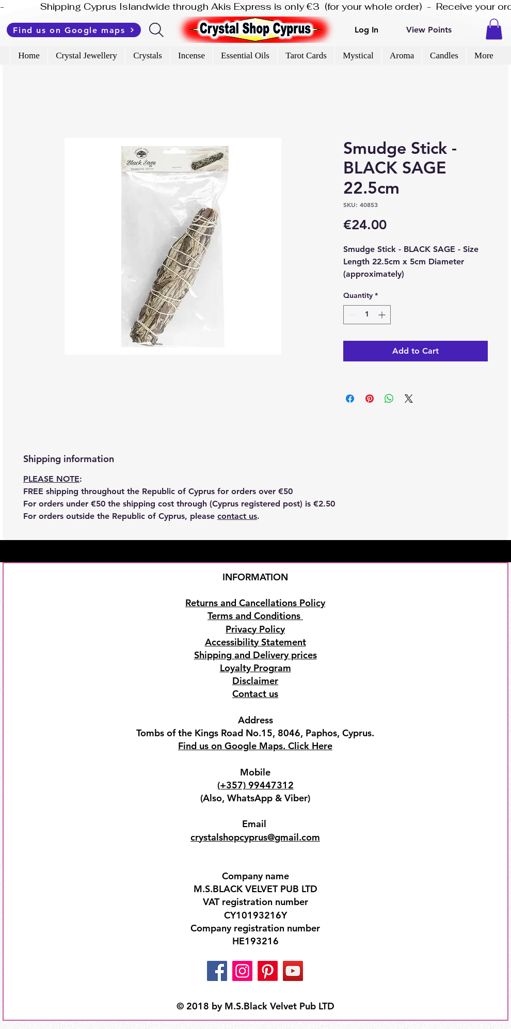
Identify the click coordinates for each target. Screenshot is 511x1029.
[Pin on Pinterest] (369, 398)
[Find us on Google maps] (74, 30)
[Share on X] (409, 398)
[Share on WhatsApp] (389, 398)
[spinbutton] (367, 315)
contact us (237, 516)
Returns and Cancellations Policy (255, 603)
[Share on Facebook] (350, 398)
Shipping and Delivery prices (255, 655)
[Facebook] (217, 971)
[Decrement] (351, 315)
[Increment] (382, 315)
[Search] (157, 30)
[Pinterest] (268, 971)
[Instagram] (242, 971)
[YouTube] (293, 971)
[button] (494, 29)
